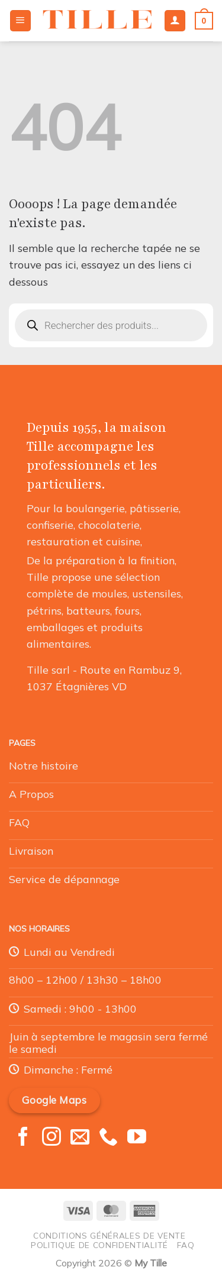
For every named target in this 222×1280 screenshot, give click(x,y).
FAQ (185, 1245)
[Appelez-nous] (108, 1138)
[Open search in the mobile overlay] (111, 325)
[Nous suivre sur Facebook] (23, 1138)
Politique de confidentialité (99, 1245)
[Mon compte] (175, 20)
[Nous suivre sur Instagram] (51, 1138)
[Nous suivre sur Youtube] (136, 1138)
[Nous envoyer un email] (79, 1138)
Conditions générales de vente (109, 1235)
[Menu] (20, 20)
